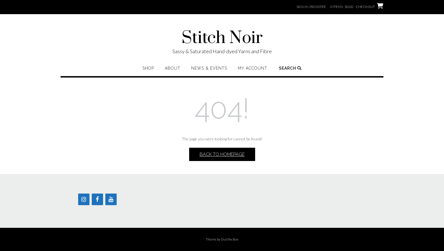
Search (290, 68)
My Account (252, 68)
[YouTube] (111, 199)
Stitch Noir (222, 38)
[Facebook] (97, 199)
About (172, 68)
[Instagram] (83, 199)
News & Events (209, 68)
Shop (148, 68)
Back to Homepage (222, 154)
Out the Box (229, 239)
